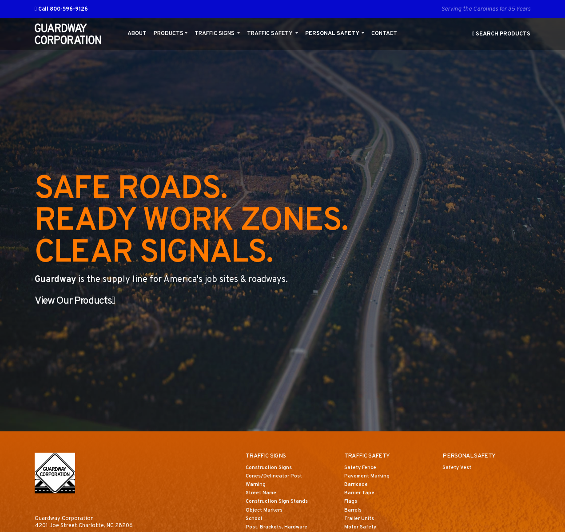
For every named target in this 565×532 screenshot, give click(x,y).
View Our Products (83, 301)
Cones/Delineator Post (276, 477)
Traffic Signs (215, 33)
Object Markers (266, 511)
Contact (384, 33)
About (137, 33)
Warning (256, 485)
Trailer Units (360, 519)
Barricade (357, 485)
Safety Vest (458, 468)
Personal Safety (332, 33)
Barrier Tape (360, 493)
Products (168, 33)
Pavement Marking (369, 477)
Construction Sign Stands (279, 502)
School (254, 519)
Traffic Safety (270, 33)
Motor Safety (362, 528)
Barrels (353, 511)
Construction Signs (270, 468)
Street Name (263, 493)
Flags (351, 502)
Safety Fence (362, 468)
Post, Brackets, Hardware (279, 528)
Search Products (501, 34)
